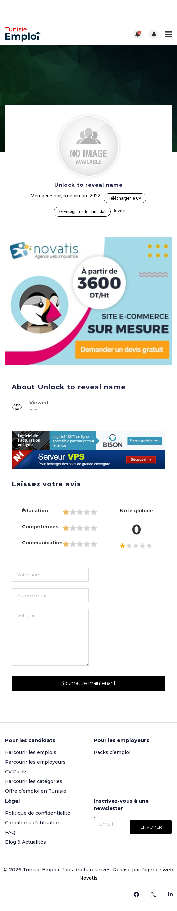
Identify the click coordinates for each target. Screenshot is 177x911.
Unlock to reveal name (88, 185)
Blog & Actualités (25, 842)
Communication (42, 543)
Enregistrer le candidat (82, 211)
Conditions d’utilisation (33, 823)
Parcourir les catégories (33, 781)
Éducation (35, 511)
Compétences (40, 527)
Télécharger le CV (125, 198)
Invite (119, 210)
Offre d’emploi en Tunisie (35, 791)
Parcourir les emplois (30, 752)
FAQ (10, 832)
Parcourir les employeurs (35, 762)
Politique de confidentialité (37, 813)
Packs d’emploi (112, 752)
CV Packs (16, 772)
